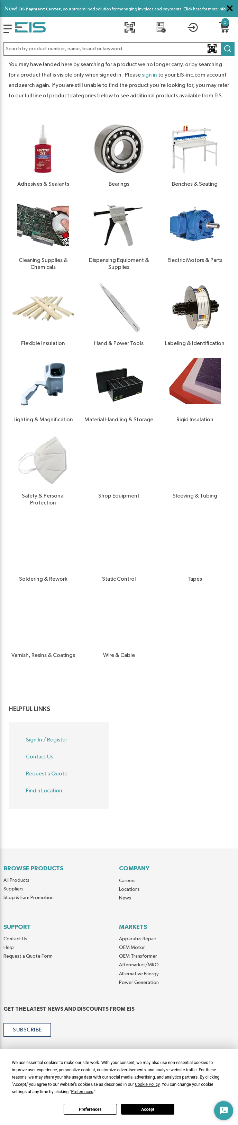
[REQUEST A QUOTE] (161, 28)
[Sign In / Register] (192, 28)
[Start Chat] (223, 1110)
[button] (119, 49)
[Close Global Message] (230, 8)
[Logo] (7, 29)
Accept (147, 1109)
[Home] (30, 28)
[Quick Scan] (130, 28)
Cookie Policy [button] (147, 1084)
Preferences (90, 1109)
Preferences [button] (82, 1091)
